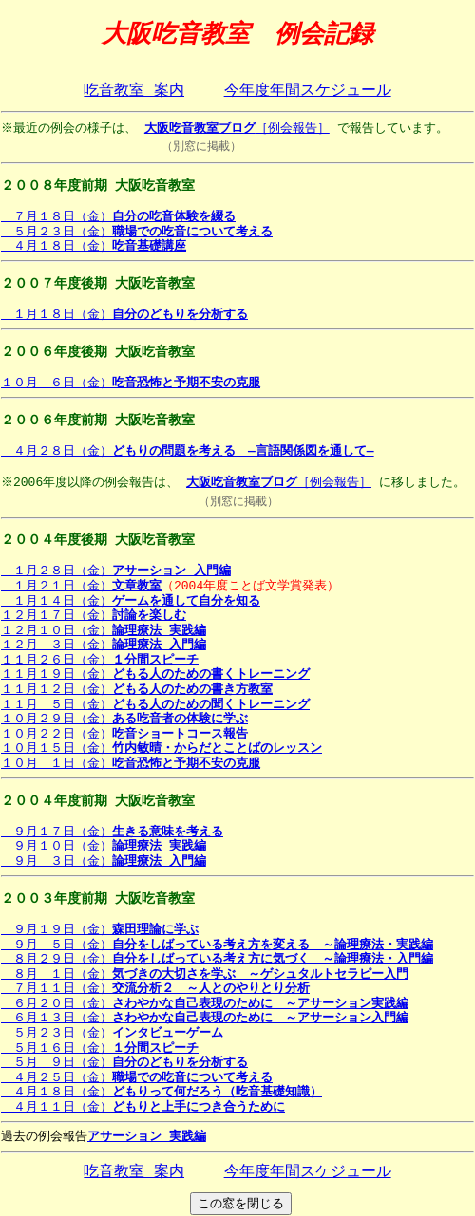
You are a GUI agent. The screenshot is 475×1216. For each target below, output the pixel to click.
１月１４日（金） (130, 600)
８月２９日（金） (217, 958)
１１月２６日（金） (100, 659)
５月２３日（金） (137, 231)
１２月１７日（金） (93, 615)
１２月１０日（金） (103, 630)
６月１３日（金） (204, 1017)
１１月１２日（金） (137, 689)
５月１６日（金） (100, 1048)
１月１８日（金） (124, 314)
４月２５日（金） (137, 1077)
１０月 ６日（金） (130, 382)
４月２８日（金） (187, 450)
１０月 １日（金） (130, 763)
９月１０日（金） (103, 845)
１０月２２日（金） (124, 733)
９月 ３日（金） (103, 861)
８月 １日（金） (204, 973)
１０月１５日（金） (161, 748)
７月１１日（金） (155, 988)
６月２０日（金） (204, 1003)
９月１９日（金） (100, 929)
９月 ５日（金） (217, 944)
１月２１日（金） (81, 585)
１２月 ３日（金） (103, 644)
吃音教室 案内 (134, 91)
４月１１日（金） (143, 1106)
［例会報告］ (239, 128)
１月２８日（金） (116, 570)
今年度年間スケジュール (307, 91)
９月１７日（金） (112, 831)
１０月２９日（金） (124, 718)
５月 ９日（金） (124, 1062)
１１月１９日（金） (155, 674)
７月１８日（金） (118, 216)
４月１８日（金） (93, 245)
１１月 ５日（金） (155, 704)
